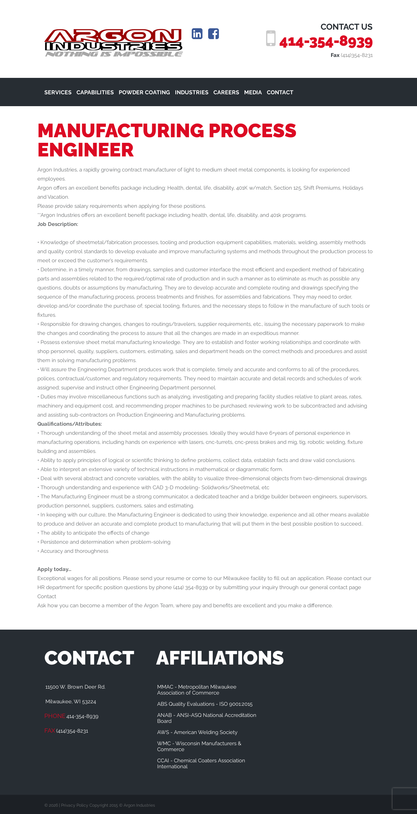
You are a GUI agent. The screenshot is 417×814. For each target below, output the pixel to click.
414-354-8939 (325, 40)
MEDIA (253, 92)
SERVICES (58, 92)
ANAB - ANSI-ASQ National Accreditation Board (206, 718)
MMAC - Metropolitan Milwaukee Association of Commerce (196, 690)
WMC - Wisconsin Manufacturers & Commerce (199, 746)
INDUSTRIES (191, 92)
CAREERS (226, 92)
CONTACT (280, 92)
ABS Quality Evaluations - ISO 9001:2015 (205, 704)
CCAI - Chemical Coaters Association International (201, 763)
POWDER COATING (144, 92)
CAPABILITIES (95, 92)
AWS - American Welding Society (197, 732)
